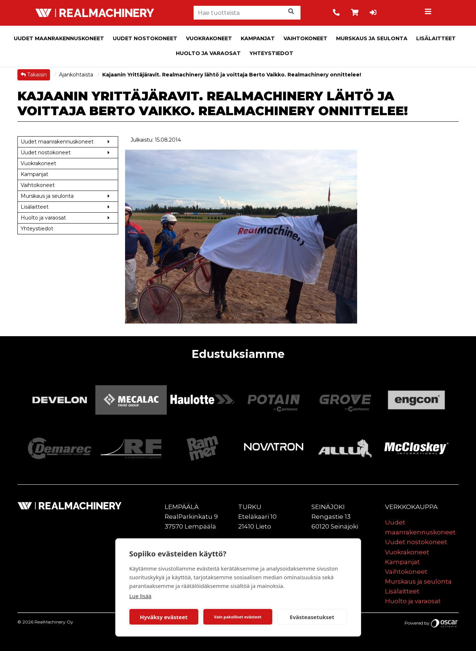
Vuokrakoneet (209, 38)
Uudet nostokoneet (145, 38)
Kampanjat (258, 38)
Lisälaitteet (436, 38)
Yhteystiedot (271, 53)
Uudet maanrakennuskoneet (59, 38)
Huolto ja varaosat (208, 53)
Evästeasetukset (312, 617)
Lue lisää (140, 596)
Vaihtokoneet (305, 38)
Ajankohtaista (77, 74)
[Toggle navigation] (429, 12)
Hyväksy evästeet (164, 617)
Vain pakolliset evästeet (237, 616)
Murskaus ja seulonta (371, 38)
